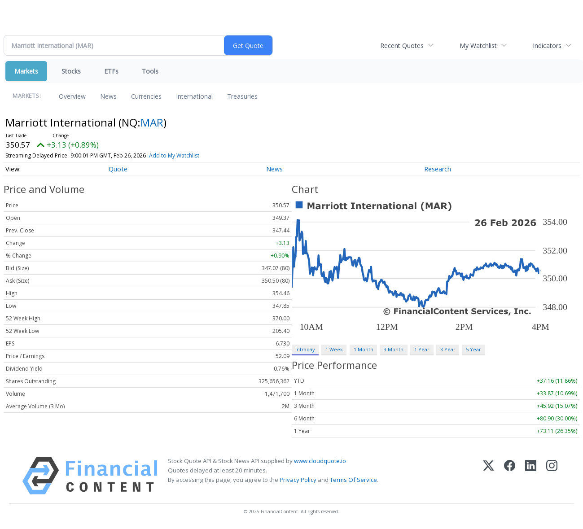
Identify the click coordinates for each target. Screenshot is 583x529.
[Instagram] (552, 475)
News (108, 96)
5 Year (473, 349)
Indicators (547, 45)
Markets (26, 71)
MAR (151, 122)
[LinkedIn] (531, 475)
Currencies (146, 96)
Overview (72, 96)
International (194, 96)
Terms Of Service (353, 480)
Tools (150, 71)
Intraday (305, 349)
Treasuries (242, 96)
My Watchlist (478, 45)
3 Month (393, 349)
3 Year (448, 349)
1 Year (422, 349)
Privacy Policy (298, 480)
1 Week (334, 349)
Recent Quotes (402, 45)
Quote (118, 169)
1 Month (363, 349)
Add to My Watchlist (174, 155)
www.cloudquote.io (320, 461)
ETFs (111, 71)
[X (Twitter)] (488, 475)
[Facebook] (509, 475)
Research (437, 169)
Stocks (71, 71)
